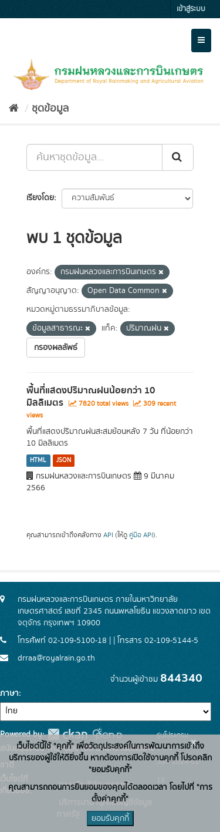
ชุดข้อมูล (50, 108)
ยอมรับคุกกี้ (110, 818)
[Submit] (178, 157)
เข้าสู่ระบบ (191, 9)
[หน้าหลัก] (14, 108)
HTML (38, 460)
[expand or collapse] (201, 40)
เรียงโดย (40, 198)
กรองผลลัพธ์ (55, 347)
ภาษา (9, 693)
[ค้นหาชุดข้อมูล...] (94, 157)
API (108, 535)
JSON (63, 460)
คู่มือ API (141, 535)
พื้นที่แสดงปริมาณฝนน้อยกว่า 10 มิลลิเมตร (90, 396)
